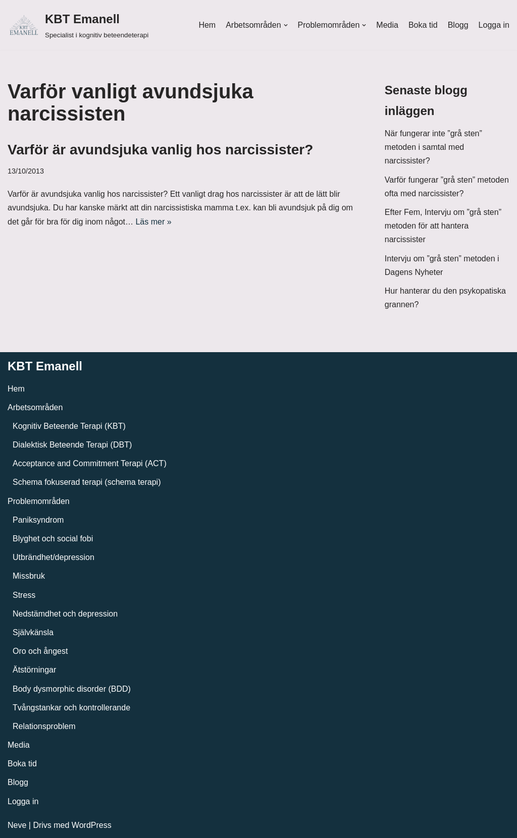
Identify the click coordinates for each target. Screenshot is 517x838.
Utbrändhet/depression (53, 557)
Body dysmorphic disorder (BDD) (72, 689)
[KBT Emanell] (78, 25)
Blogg (458, 25)
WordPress (92, 825)
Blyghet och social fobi (53, 538)
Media (387, 25)
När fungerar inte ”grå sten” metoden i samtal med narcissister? (433, 147)
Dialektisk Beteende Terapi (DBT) (72, 444)
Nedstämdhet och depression (65, 613)
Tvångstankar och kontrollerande (71, 707)
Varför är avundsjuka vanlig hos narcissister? (160, 149)
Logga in (494, 25)
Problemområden (39, 501)
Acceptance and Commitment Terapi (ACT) (90, 463)
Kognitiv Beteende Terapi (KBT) (69, 426)
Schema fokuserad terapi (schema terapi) (87, 482)
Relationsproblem (44, 726)
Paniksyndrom (38, 520)
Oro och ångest (40, 651)
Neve (17, 825)
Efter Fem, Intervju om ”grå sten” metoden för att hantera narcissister (443, 226)
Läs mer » (153, 221)
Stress (24, 595)
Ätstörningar (34, 669)
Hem (207, 25)
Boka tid (423, 25)
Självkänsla (33, 632)
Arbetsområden (35, 407)
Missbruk (29, 576)
